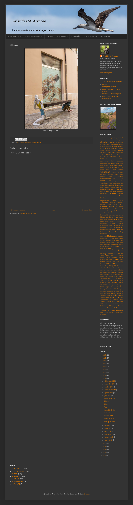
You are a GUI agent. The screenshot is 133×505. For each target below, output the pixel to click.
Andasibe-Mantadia (105, 146)
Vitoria (121, 308)
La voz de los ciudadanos (110, 96)
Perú (111, 255)
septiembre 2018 (110, 390)
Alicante (111, 142)
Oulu (108, 251)
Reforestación (107, 99)
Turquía (115, 304)
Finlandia (120, 196)
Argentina (114, 148)
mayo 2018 (108, 428)
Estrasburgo (103, 196)
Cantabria (103, 174)
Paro (115, 253)
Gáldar (116, 211)
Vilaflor (116, 308)
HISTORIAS (105, 36)
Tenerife (116, 297)
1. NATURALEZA (14, 36)
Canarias (105, 172)
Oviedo (120, 251)
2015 (105, 450)
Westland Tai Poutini (107, 310)
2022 (105, 367)
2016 (105, 446)
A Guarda (103, 138)
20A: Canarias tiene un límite (112, 82)
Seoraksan (120, 287)
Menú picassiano (109, 422)
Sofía (121, 291)
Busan (102, 167)
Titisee (108, 302)
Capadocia (110, 174)
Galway (120, 200)
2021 (105, 370)
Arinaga (121, 148)
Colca (121, 181)
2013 (105, 455)
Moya (102, 246)
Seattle (116, 285)
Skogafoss (110, 291)
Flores (109, 198)
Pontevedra (114, 257)
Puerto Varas (112, 259)
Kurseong (103, 225)
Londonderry (119, 232)
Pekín (107, 255)
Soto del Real (105, 293)
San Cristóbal (118, 272)
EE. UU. (113, 189)
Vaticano (102, 308)
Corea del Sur (105, 185)
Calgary (114, 169)
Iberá (102, 215)
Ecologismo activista (109, 87)
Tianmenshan (104, 299)
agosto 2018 (109, 393)
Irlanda (102, 217)
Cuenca (106, 187)
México (117, 246)
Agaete (112, 138)
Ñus (105, 407)
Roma (115, 268)
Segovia (121, 285)
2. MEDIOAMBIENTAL (34, 36)
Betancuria (120, 161)
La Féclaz (109, 225)
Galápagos (104, 202)
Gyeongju (110, 211)
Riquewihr (103, 268)
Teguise (102, 297)
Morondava (119, 244)
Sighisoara (103, 291)
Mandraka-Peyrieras (106, 238)
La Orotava (116, 227)
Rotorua (120, 268)
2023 (105, 364)
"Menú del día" (109, 419)
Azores (108, 154)
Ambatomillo (119, 142)
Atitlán (113, 152)
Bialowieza (103, 163)
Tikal (110, 299)
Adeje (108, 138)
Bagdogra (113, 154)
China (102, 181)
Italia (102, 221)
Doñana (103, 189)
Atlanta (118, 152)
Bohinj (113, 163)
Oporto (113, 249)
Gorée (115, 204)
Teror (121, 297)
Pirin (115, 255)
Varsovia (120, 306)
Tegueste (120, 295)
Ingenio (121, 215)
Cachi (108, 169)
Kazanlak (112, 223)
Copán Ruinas (113, 183)
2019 (105, 375)
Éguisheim (103, 314)
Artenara (114, 150)
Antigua (120, 146)
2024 (105, 361)
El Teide (113, 191)
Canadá (120, 169)
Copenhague (104, 183)
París (118, 253)
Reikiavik (102, 263)
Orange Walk (119, 249)
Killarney (120, 223)
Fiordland (103, 198)
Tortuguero (119, 301)
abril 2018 (108, 431)
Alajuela (110, 140)
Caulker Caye (106, 176)
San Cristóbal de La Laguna (110, 274)
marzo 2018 (109, 434)
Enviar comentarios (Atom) (28, 213)
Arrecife (108, 150)
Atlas (121, 152)
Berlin (113, 161)
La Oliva (109, 227)
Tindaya (102, 301)
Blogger (86, 494)
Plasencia (120, 255)
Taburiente (120, 293)
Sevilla (110, 289)
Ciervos (106, 401)
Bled (109, 163)
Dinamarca (119, 187)
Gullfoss (117, 208)
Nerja (121, 246)
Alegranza (120, 140)
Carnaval (105, 84)
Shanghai (120, 289)
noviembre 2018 (110, 384)
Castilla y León (118, 174)
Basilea (112, 157)
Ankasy (114, 146)
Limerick (106, 232)
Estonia (120, 193)
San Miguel (109, 276)
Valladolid (103, 306)
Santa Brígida (118, 276)
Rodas (109, 268)
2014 (105, 452)
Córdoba (110, 187)
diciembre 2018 (110, 381)
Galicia (114, 200)
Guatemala (104, 209)
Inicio (53, 210)
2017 (105, 444)
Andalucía (28, 142)
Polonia (107, 257)
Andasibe (120, 144)
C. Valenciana (114, 167)
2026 (105, 355)
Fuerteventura (104, 200)
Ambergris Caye (104, 144)
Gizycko (109, 204)
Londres (103, 234)
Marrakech (108, 240)
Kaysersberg (103, 223)
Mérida (112, 246)
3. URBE (49, 36)
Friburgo (120, 198)
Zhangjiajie (119, 312)
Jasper (106, 221)
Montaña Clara (115, 242)
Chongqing (112, 181)
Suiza (113, 293)
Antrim (102, 148)
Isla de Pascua (108, 219)
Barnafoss (106, 156)
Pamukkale (103, 253)
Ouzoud (114, 251)
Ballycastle (120, 154)
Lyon (105, 236)
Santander (114, 282)
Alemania (103, 142)
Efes (101, 191)
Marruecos (115, 240)
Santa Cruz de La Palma (115, 278)
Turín (121, 304)
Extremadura (112, 196)
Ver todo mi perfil (106, 73)
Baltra (102, 156)
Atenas (109, 152)
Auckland (102, 154)
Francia (114, 198)
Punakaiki (108, 261)
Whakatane (119, 310)
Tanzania (114, 295)
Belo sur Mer (108, 159)
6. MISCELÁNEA (90, 36)
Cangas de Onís (117, 172)
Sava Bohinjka (110, 285)
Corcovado (120, 183)
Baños (117, 156)
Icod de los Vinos (109, 215)
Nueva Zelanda (105, 249)
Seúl (114, 289)
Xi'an (101, 312)
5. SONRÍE (75, 36)
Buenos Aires (113, 165)
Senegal (113, 287)
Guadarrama (119, 206)
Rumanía (109, 270)
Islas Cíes (120, 219)
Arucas (120, 150)
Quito (113, 261)
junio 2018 (108, 425)
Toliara (113, 301)
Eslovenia (103, 194)
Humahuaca (119, 213)
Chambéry (120, 176)
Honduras (108, 213)
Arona (102, 150)
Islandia (114, 219)
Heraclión (103, 213)
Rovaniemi (103, 270)
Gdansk (102, 204)
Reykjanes (112, 265)
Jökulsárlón (112, 221)
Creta (101, 187)
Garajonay (120, 202)
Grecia (111, 206)
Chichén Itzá (116, 179)
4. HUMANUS (62, 36)
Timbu (121, 299)
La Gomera (117, 225)
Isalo (101, 219)
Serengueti (103, 289)
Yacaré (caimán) (109, 410)
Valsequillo (112, 306)
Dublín (108, 189)
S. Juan (115, 270)
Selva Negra (104, 287)
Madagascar (112, 236)
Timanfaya (115, 299)
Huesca (113, 213)
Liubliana (112, 232)
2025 (105, 358)
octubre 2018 (109, 387)
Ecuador (120, 189)
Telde (111, 297)
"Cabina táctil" (109, 416)
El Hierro (106, 191)
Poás (107, 259)
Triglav (102, 304)
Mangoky (116, 238)
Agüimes (118, 138)
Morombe (113, 244)
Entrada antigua (87, 210)
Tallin (108, 295)
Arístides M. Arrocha (110, 56)
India (116, 215)
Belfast (121, 156)
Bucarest (106, 165)
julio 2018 (108, 396)
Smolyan (116, 291)
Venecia (109, 308)
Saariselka (111, 272)
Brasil (117, 163)
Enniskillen (120, 191)
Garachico (112, 202)
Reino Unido (111, 264)
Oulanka (102, 251)
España (34, 142)
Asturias (103, 152)
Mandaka (120, 236)
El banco (107, 413)
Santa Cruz (103, 278)
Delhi (114, 187)
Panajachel (110, 253)
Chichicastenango (106, 179)
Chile (121, 179)
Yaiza (106, 312)
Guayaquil (111, 208)
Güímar (121, 211)
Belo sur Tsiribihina (118, 159)
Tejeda (107, 297)
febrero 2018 (109, 437)
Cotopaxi (120, 185)
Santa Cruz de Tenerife (109, 280)
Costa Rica (114, 185)
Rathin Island (119, 261)
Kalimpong (120, 221)
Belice (102, 159)
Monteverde (107, 244)
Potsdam (102, 259)
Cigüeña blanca (109, 398)
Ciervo (106, 404)
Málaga (39, 142)
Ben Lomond (104, 161)
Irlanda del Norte (112, 217)
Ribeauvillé (120, 265)
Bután (107, 167)
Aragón (107, 148)
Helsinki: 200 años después (111, 94)
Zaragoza (112, 312)
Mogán (108, 242)
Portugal (120, 257)
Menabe (102, 242)
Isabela (121, 217)
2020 (105, 373)
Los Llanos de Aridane (113, 234)
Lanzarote (108, 230)
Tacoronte (103, 295)
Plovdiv (102, 257)
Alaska (114, 140)
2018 (105, 378)
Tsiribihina (108, 304)
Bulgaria (120, 165)
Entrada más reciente (18, 210)
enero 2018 (109, 440)
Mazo (121, 240)
